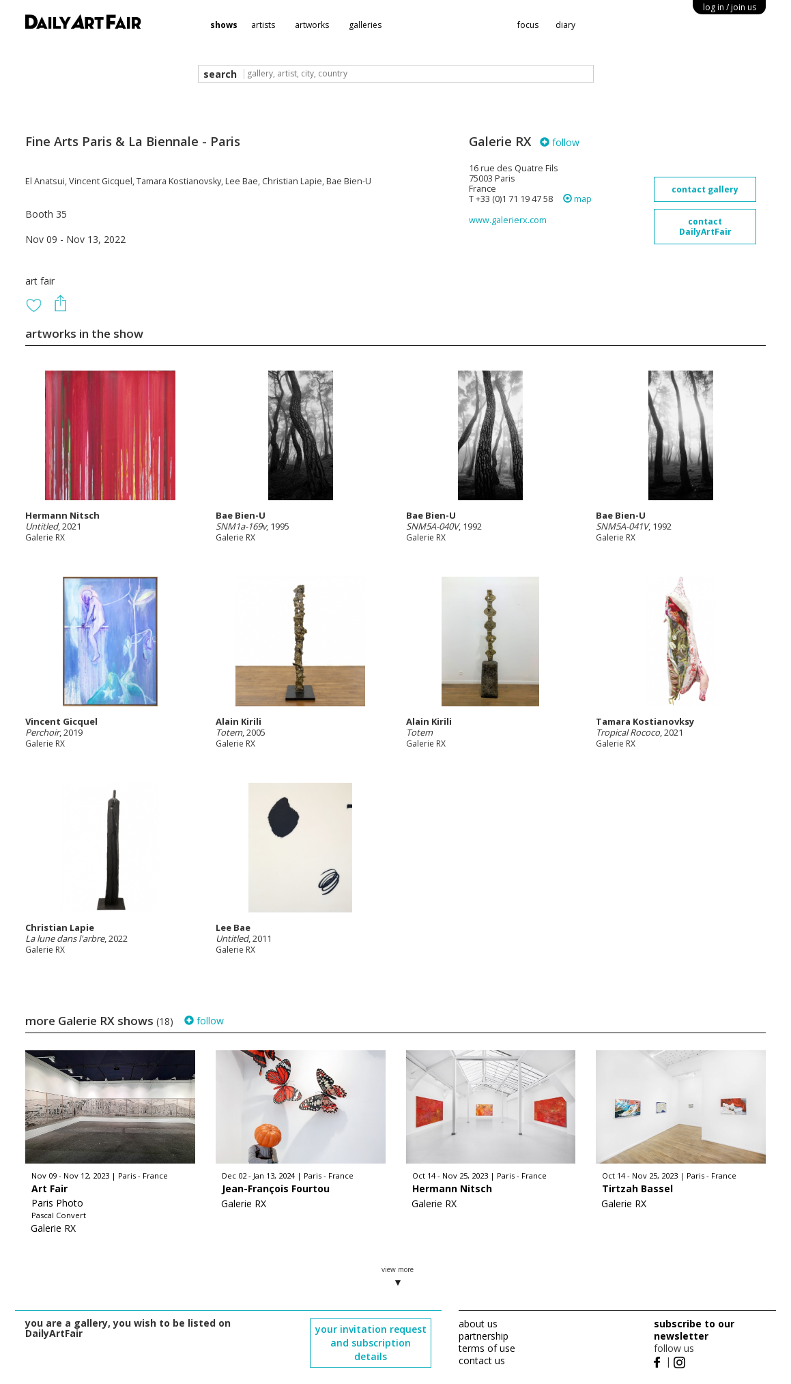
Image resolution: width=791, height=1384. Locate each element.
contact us (482, 1360)
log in (729, 7)
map (577, 199)
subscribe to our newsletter (694, 1329)
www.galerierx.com (508, 220)
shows (224, 25)
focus (527, 25)
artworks (312, 25)
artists (263, 25)
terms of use (487, 1348)
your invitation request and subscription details (371, 1343)
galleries (365, 25)
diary (565, 25)
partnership (483, 1335)
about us (478, 1323)
